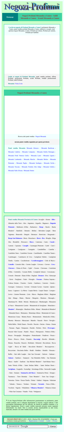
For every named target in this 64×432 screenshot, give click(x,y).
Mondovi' (11, 309)
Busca (32, 242)
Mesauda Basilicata (47, 148)
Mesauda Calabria (14, 152)
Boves (39, 238)
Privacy (55, 421)
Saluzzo (10, 358)
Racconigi (37, 339)
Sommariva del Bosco (28, 373)
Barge (41, 227)
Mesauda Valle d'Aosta (15, 170)
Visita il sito (19, 83)
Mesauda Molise (42, 159)
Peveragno (51, 328)
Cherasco (11, 268)
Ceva (53, 264)
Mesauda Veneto (29, 170)
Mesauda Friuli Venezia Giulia (18, 155)
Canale (52, 242)
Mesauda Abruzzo (33, 148)
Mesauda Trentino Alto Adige (31, 167)
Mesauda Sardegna (35, 163)
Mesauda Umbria (49, 167)
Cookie (48, 421)
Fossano (39, 279)
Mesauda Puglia (21, 163)
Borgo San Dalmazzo (15, 238)
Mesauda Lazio (36, 155)
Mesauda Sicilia (49, 163)
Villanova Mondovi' (37, 388)
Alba (53, 219)
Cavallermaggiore (37, 261)
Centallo (11, 264)
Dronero (41, 275)
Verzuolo (41, 384)
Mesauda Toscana (14, 167)
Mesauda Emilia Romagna (45, 152)
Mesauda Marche (29, 159)
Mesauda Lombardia (14, 159)
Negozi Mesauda (40, 136)
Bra (43, 238)
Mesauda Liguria (48, 155)
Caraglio (25, 246)
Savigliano (11, 369)
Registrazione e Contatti (36, 421)
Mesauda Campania (28, 152)
